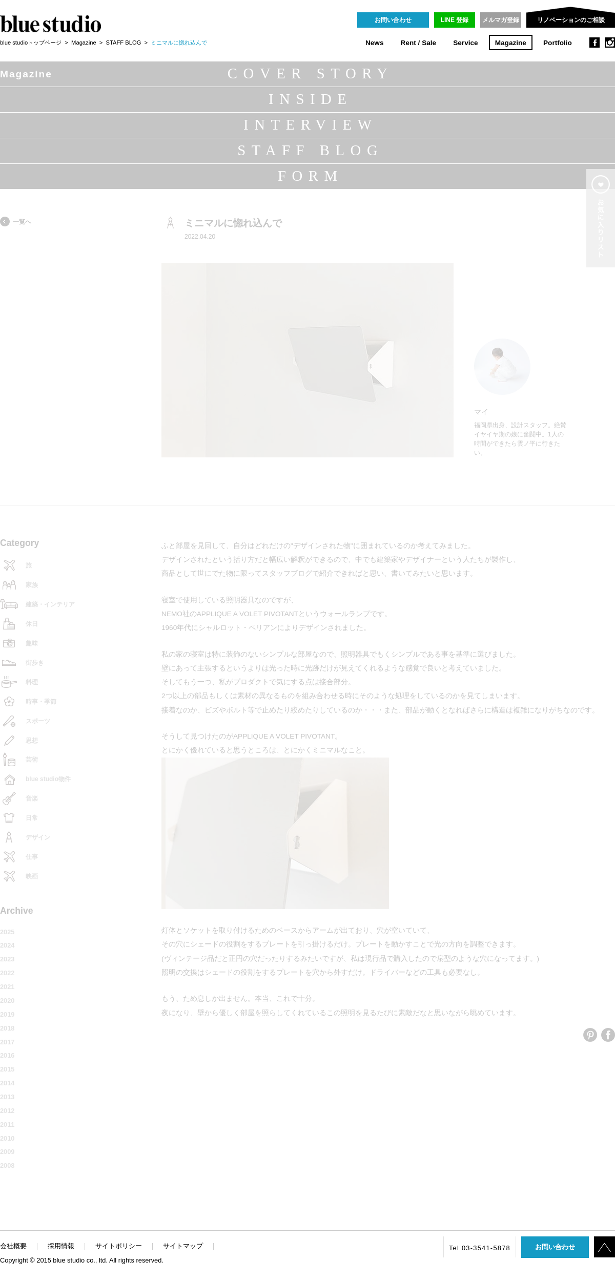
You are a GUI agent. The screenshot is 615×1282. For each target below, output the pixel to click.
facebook (594, 42)
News (374, 43)
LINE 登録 (455, 20)
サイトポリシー (118, 1246)
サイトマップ (183, 1246)
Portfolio (557, 43)
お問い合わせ (393, 20)
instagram (610, 42)
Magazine (510, 43)
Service (465, 43)
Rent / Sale (419, 43)
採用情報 (61, 1246)
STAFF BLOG (123, 42)
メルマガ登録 (500, 20)
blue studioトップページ (30, 42)
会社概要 (13, 1246)
